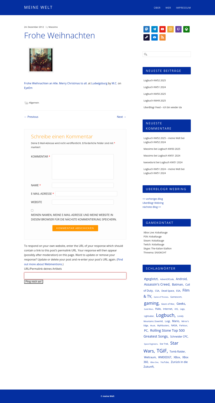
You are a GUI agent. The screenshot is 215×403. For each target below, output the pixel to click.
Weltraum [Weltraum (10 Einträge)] (150, 357)
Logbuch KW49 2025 (155, 100)
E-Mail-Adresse (43, 194)
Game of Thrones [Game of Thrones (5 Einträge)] (161, 297)
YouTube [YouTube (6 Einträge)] (165, 362)
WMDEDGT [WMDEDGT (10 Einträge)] (164, 357)
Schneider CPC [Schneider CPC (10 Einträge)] (179, 336)
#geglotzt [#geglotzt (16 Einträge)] (151, 279)
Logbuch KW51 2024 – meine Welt (162, 169)
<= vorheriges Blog (153, 198)
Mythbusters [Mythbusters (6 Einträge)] (163, 325)
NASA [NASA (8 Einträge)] (174, 325)
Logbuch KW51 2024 (155, 87)
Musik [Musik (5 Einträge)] (152, 325)
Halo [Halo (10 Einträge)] (158, 309)
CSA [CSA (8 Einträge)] (157, 290)
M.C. (114, 83)
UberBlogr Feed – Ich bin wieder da (163, 107)
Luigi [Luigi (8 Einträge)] (167, 321)
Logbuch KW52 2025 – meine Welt (162, 138)
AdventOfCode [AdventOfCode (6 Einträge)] (167, 279)
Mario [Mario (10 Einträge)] (175, 321)
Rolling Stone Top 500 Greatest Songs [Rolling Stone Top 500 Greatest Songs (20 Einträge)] (164, 333)
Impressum (183, 7)
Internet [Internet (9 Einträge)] (167, 308)
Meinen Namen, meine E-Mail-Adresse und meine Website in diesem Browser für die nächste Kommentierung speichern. (74, 217)
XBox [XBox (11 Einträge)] (177, 357)
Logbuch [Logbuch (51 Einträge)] (165, 315)
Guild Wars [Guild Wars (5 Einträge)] (148, 309)
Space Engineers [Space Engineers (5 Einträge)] (151, 344)
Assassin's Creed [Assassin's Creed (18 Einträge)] (157, 284)
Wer (168, 7)
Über (157, 7)
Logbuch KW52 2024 (155, 142)
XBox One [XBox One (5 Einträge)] (154, 362)
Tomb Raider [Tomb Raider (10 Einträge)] (177, 351)
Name (36, 185)
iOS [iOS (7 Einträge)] (176, 308)
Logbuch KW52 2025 (155, 80)
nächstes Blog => (152, 206)
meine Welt (38, 7)
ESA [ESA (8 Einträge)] (178, 290)
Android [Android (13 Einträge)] (181, 279)
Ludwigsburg (99, 83)
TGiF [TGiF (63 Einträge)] (162, 350)
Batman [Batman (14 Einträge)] (177, 284)
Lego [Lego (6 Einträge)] (182, 309)
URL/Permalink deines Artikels (43, 269)
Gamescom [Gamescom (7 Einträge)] (176, 296)
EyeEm (28, 88)
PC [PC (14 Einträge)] (146, 330)
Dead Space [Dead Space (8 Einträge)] (167, 290)
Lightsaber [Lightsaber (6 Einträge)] (149, 316)
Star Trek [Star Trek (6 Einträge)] (164, 343)
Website (36, 202)
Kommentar (41, 156)
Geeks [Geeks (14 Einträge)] (181, 304)
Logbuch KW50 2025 (155, 93)
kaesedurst (150, 162)
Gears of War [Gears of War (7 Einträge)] (167, 303)
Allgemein (34, 102)
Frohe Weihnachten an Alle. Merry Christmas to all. (56, 83)
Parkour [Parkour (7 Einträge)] (183, 325)
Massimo (53, 26)
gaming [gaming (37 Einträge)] (151, 303)
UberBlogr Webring (153, 202)
